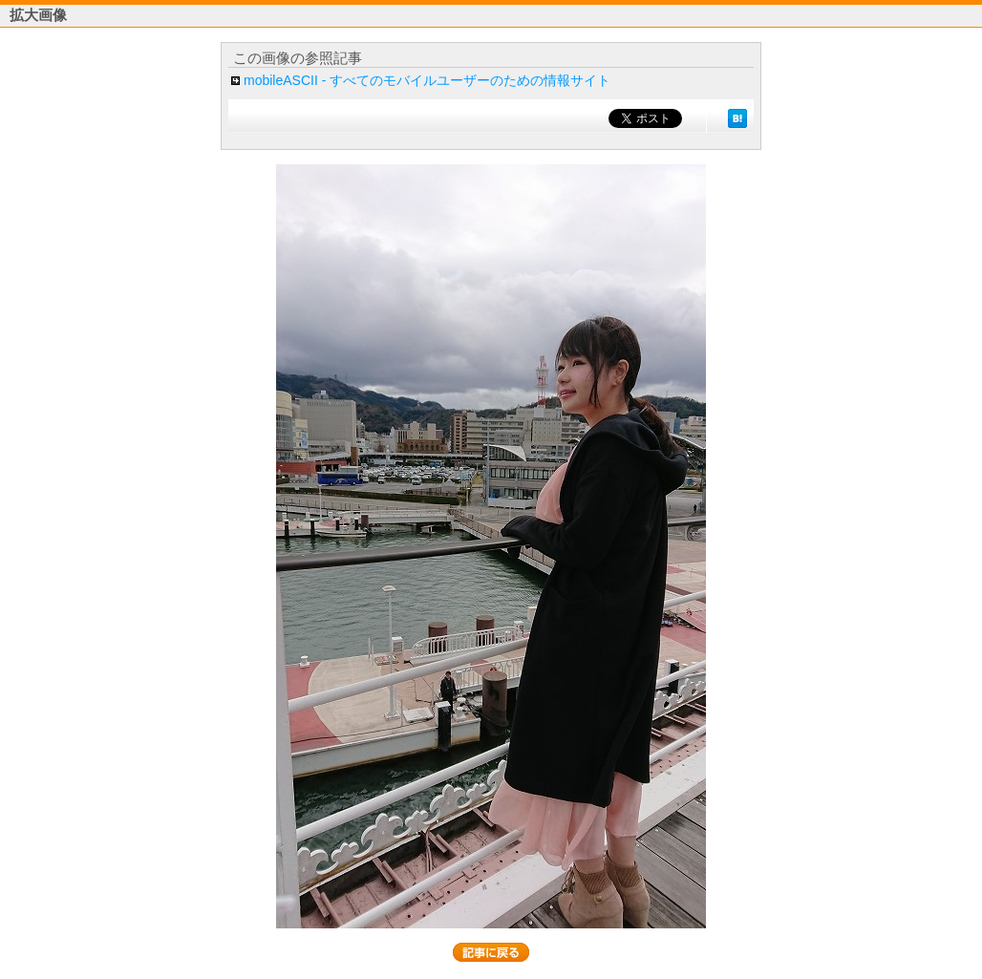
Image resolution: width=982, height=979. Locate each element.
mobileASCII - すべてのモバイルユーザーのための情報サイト (427, 80)
